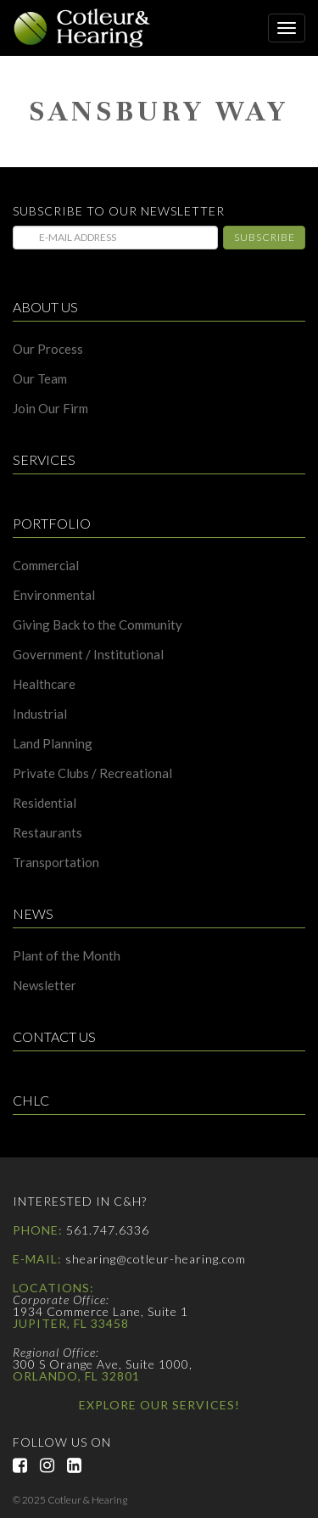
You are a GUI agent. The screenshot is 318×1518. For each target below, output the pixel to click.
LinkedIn (80, 1465)
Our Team (40, 378)
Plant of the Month (66, 955)
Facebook (26, 1465)
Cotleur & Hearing (89, 28)
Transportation (56, 862)
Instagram (53, 1465)
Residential (44, 803)
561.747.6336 (107, 1230)
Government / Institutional (88, 654)
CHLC (31, 1101)
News (33, 914)
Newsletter (44, 985)
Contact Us (54, 1037)
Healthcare (44, 684)
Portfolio (52, 524)
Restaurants (47, 832)
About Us (45, 307)
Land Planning (52, 743)
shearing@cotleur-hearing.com (155, 1259)
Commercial (46, 565)
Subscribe (264, 237)
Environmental (54, 595)
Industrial (40, 714)
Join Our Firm (50, 408)
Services (44, 460)
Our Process (48, 349)
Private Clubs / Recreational (92, 773)
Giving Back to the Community (97, 625)
